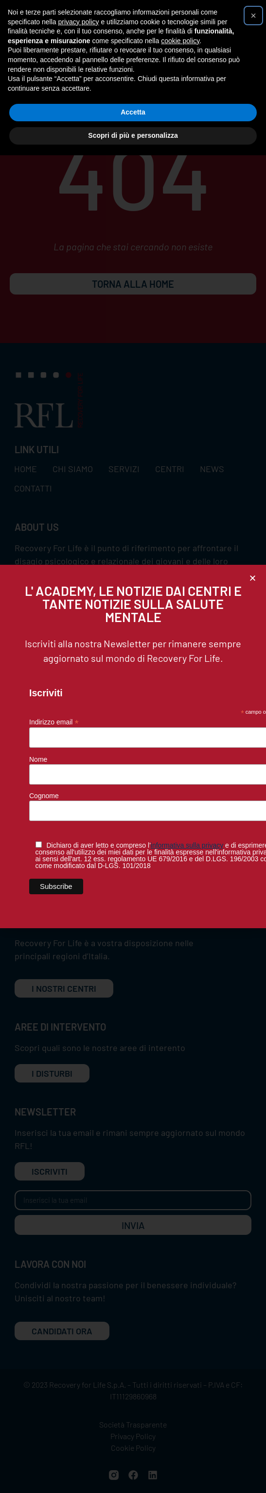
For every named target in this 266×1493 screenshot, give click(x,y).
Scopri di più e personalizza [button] (132, 135)
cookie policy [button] (180, 41)
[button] (252, 578)
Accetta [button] (133, 112)
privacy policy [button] (78, 22)
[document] (133, 746)
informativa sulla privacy (187, 845)
